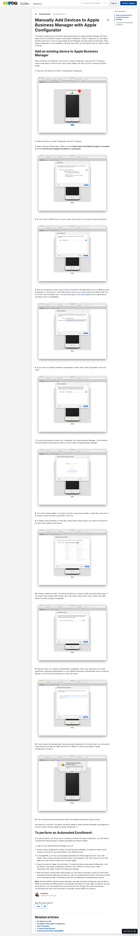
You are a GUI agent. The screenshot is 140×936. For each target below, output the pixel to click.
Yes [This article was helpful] (38, 906)
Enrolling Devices (59, 14)
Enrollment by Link (44, 921)
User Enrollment (43, 926)
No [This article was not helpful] (45, 906)
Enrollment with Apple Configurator (51, 924)
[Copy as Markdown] (108, 20)
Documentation (45, 14)
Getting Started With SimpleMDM (50, 931)
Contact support (128, 3)
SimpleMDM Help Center (36, 14)
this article (81, 294)
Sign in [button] (114, 3)
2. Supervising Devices (46, 928)
